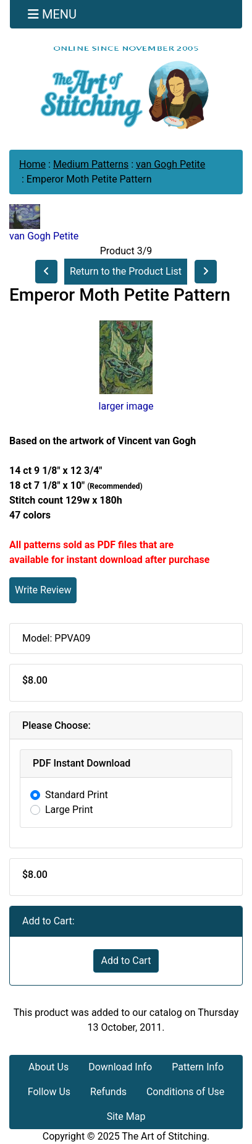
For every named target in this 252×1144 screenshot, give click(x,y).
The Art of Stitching (164, 1136)
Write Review (43, 590)
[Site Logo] (126, 87)
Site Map (126, 1116)
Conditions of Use (185, 1092)
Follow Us (49, 1092)
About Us (48, 1067)
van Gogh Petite (170, 164)
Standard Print (76, 795)
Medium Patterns (90, 164)
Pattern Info (198, 1067)
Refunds (108, 1092)
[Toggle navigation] (52, 14)
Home (32, 164)
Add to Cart (126, 960)
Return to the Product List (126, 271)
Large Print (69, 809)
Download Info (120, 1067)
